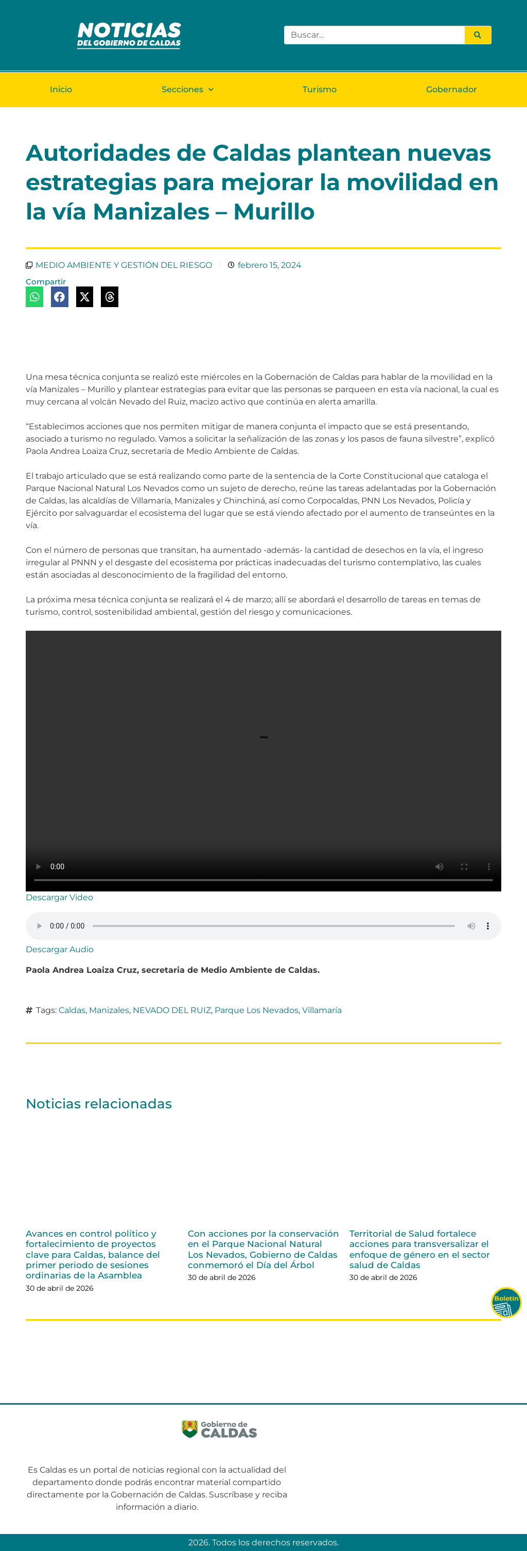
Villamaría (322, 1010)
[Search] (477, 35)
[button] (34, 296)
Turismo (320, 89)
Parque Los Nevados (256, 1010)
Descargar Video (59, 897)
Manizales (109, 1010)
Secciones (188, 89)
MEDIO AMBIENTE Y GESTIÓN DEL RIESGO (124, 265)
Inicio (61, 89)
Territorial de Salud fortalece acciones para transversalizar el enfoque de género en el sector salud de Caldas (419, 1249)
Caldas (72, 1010)
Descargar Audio (60, 949)
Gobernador (451, 89)
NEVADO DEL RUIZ (172, 1010)
